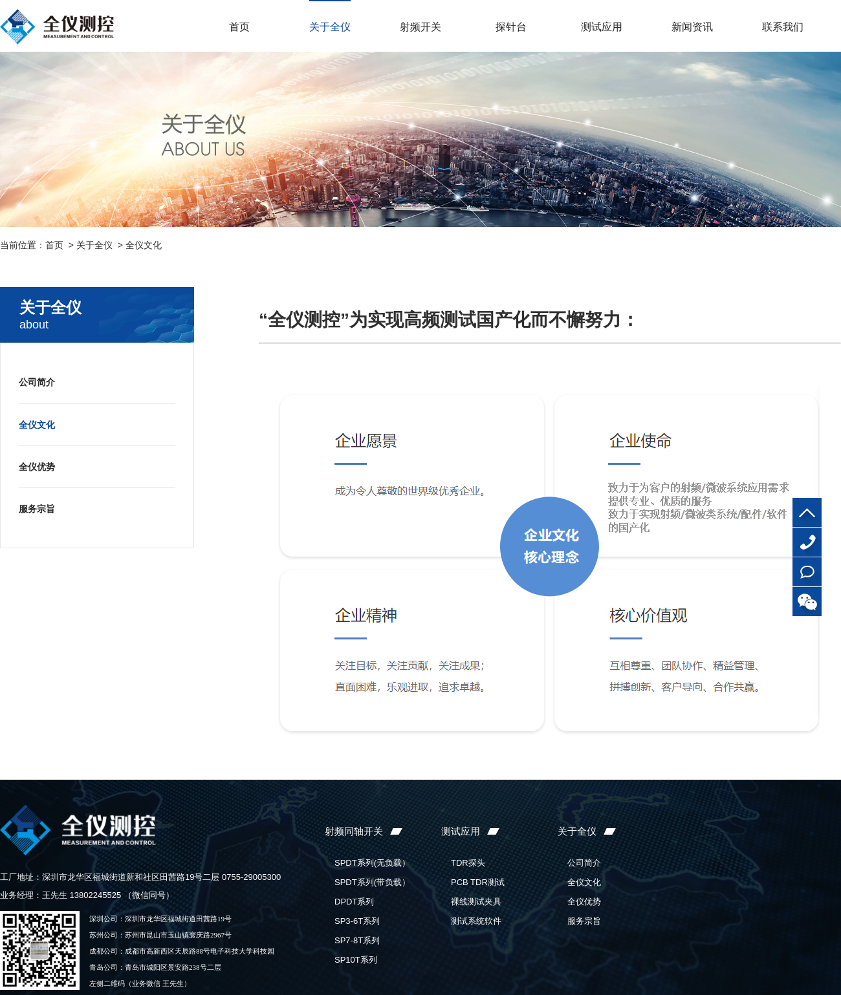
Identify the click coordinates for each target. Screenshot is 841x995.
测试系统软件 (476, 921)
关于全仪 (330, 26)
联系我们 (782, 26)
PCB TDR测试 (478, 882)
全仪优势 (37, 467)
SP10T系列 (355, 960)
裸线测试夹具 (476, 901)
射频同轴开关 (354, 831)
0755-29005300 (807, 542)
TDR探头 (468, 863)
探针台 (511, 26)
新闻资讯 (692, 26)
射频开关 (420, 26)
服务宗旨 (37, 509)
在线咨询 (807, 571)
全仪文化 (144, 245)
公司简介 (37, 382)
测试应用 (601, 26)
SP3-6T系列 (357, 921)
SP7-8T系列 (357, 940)
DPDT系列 (354, 901)
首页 (239, 26)
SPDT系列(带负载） (372, 882)
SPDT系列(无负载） (372, 863)
